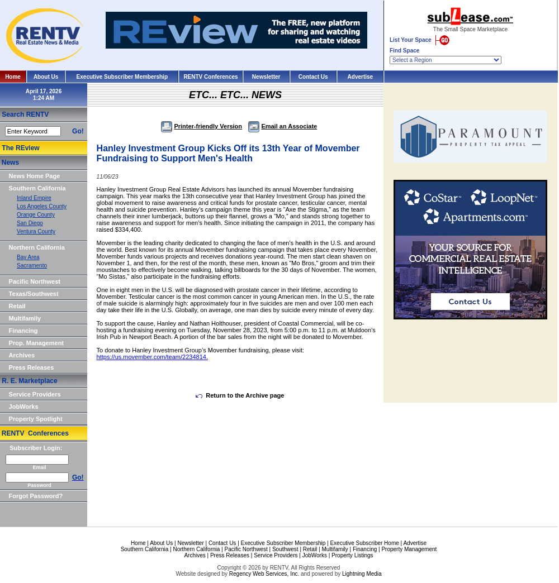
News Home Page (34, 176)
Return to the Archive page (240, 395)
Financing (23, 330)
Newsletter (266, 77)
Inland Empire (34, 198)
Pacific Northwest (34, 281)
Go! (78, 131)
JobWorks (24, 406)
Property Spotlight (36, 418)
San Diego (30, 223)
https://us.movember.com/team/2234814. (152, 356)
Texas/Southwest (34, 293)
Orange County (36, 215)
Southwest (285, 549)
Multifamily (25, 318)
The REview (20, 148)
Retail (17, 306)
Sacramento (32, 265)
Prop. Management (36, 343)
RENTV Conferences (210, 77)
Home (13, 77)
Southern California (37, 188)
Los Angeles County (42, 206)
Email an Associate (282, 126)
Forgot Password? (36, 496)
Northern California (37, 247)
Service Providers (35, 394)
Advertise (360, 77)
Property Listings (352, 555)
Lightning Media (362, 574)
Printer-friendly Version (201, 126)
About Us (46, 77)
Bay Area (28, 257)
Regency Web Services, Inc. (264, 574)
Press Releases (31, 367)
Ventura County (36, 231)
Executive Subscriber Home (364, 543)
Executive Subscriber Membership (122, 77)
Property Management (409, 549)
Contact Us (313, 77)
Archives (22, 355)
